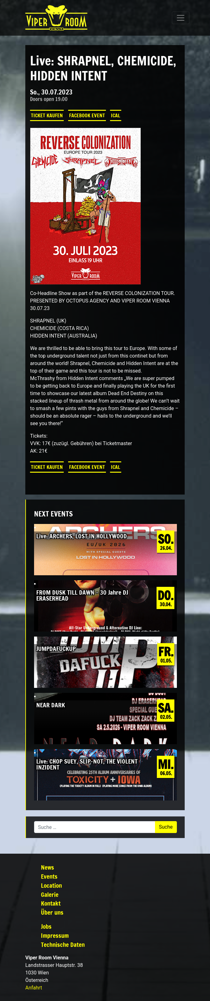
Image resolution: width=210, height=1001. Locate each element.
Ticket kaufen (47, 115)
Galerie (49, 894)
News (47, 867)
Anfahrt (33, 988)
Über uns (52, 912)
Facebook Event (87, 115)
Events (49, 876)
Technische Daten (63, 944)
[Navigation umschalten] (180, 18)
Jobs (46, 926)
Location (51, 885)
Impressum (55, 935)
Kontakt (51, 903)
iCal (115, 115)
